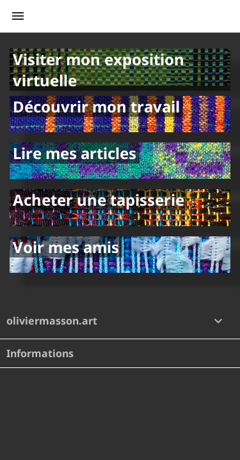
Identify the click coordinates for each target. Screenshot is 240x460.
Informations (40, 353)
